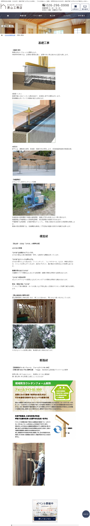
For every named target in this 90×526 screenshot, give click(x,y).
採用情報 (73, 147)
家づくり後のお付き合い (78, 130)
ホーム (72, 62)
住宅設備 (73, 112)
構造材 (32, 236)
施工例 (72, 95)
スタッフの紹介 (75, 143)
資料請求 (85, 7)
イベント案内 (74, 90)
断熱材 (32, 360)
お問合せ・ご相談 (76, 152)
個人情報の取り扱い (76, 160)
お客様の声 (74, 99)
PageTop (84, 480)
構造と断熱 (74, 121)
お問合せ (75, 7)
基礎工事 (32, 42)
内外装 (72, 116)
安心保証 (73, 125)
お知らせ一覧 (74, 156)
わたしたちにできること (78, 66)
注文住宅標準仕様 (76, 108)
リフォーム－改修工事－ (78, 75)
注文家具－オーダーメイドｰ (78, 81)
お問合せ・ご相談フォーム (76, 504)
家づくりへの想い (76, 103)
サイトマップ (74, 165)
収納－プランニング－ (77, 86)
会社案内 (73, 134)
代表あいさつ (74, 138)
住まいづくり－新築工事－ (79, 71)
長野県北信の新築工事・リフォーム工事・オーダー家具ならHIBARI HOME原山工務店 (41, 516)
